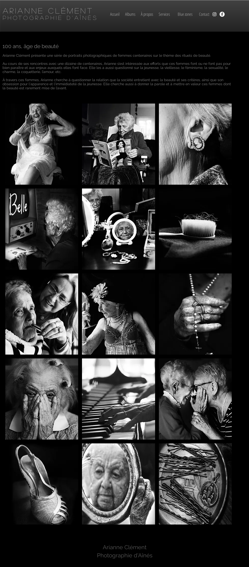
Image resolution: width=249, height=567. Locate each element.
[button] (41, 144)
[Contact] (204, 14)
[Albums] (130, 14)
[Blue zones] (185, 14)
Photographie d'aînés (50, 17)
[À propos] (147, 14)
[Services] (164, 14)
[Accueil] (115, 14)
